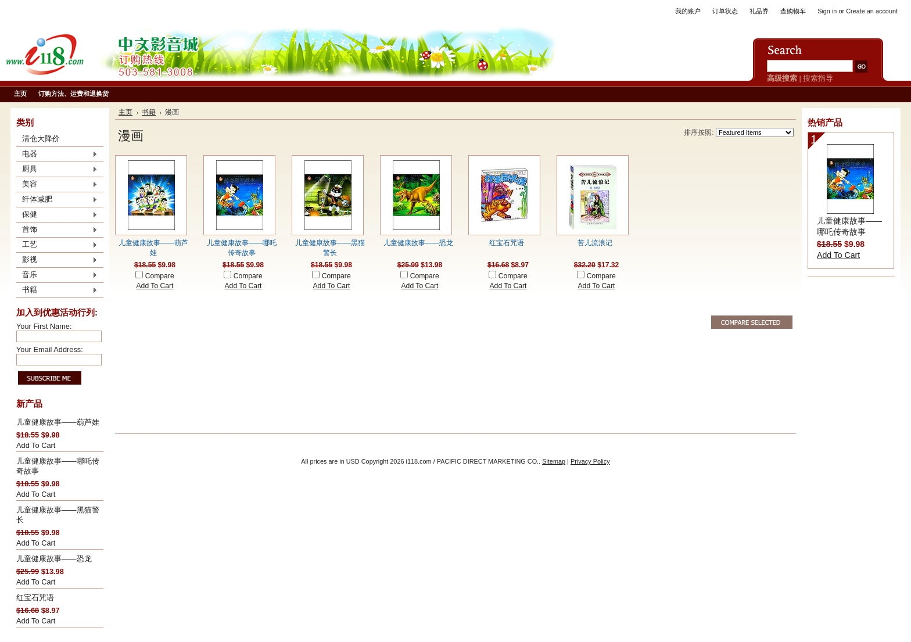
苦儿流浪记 (595, 243)
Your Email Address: (49, 349)
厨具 (57, 169)
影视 (57, 260)
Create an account (872, 11)
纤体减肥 (57, 200)
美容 (57, 185)
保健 (57, 215)
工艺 (57, 245)
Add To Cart (35, 445)
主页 (125, 112)
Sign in (827, 11)
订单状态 (725, 11)
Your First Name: (44, 326)
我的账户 (688, 11)
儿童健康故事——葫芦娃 (57, 422)
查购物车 (793, 11)
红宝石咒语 (35, 597)
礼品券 (759, 11)
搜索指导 (818, 78)
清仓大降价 (41, 138)
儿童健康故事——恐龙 (54, 558)
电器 (57, 154)
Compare (159, 276)
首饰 (57, 230)
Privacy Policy (590, 461)
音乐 (57, 275)
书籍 (57, 290)
